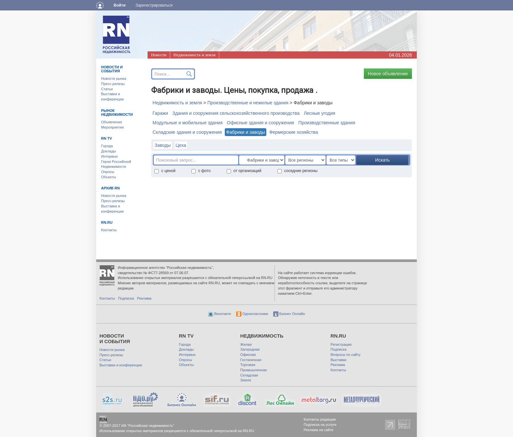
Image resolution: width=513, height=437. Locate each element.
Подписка (126, 298)
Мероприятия (112, 127)
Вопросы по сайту (345, 355)
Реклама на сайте (318, 430)
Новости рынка (113, 78)
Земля (245, 380)
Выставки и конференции (120, 365)
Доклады (108, 151)
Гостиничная (250, 360)
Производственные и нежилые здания (248, 102)
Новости (158, 54)
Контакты (109, 230)
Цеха (181, 145)
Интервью (109, 156)
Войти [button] (120, 5)
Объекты (108, 177)
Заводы (162, 145)
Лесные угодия (319, 113)
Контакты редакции (320, 419)
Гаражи (160, 113)
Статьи (107, 89)
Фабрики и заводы (245, 132)
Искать (382, 160)
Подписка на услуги (320, 425)
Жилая (246, 344)
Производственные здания (326, 122)
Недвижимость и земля (194, 54)
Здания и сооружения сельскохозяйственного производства (236, 113)
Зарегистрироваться (153, 5)
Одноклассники (252, 314)
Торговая (247, 365)
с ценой (164, 170)
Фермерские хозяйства (293, 132)
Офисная (248, 355)
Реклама (144, 298)
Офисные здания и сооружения (260, 122)
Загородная (249, 349)
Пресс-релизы (113, 84)
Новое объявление (388, 73)
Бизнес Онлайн (289, 314)
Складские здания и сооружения (187, 132)
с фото (201, 170)
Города (107, 146)
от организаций (244, 170)
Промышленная (253, 370)
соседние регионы (297, 170)
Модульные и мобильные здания (187, 122)
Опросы (107, 172)
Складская (249, 375)
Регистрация (340, 344)
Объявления (111, 122)
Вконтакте (219, 314)
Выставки (338, 360)
